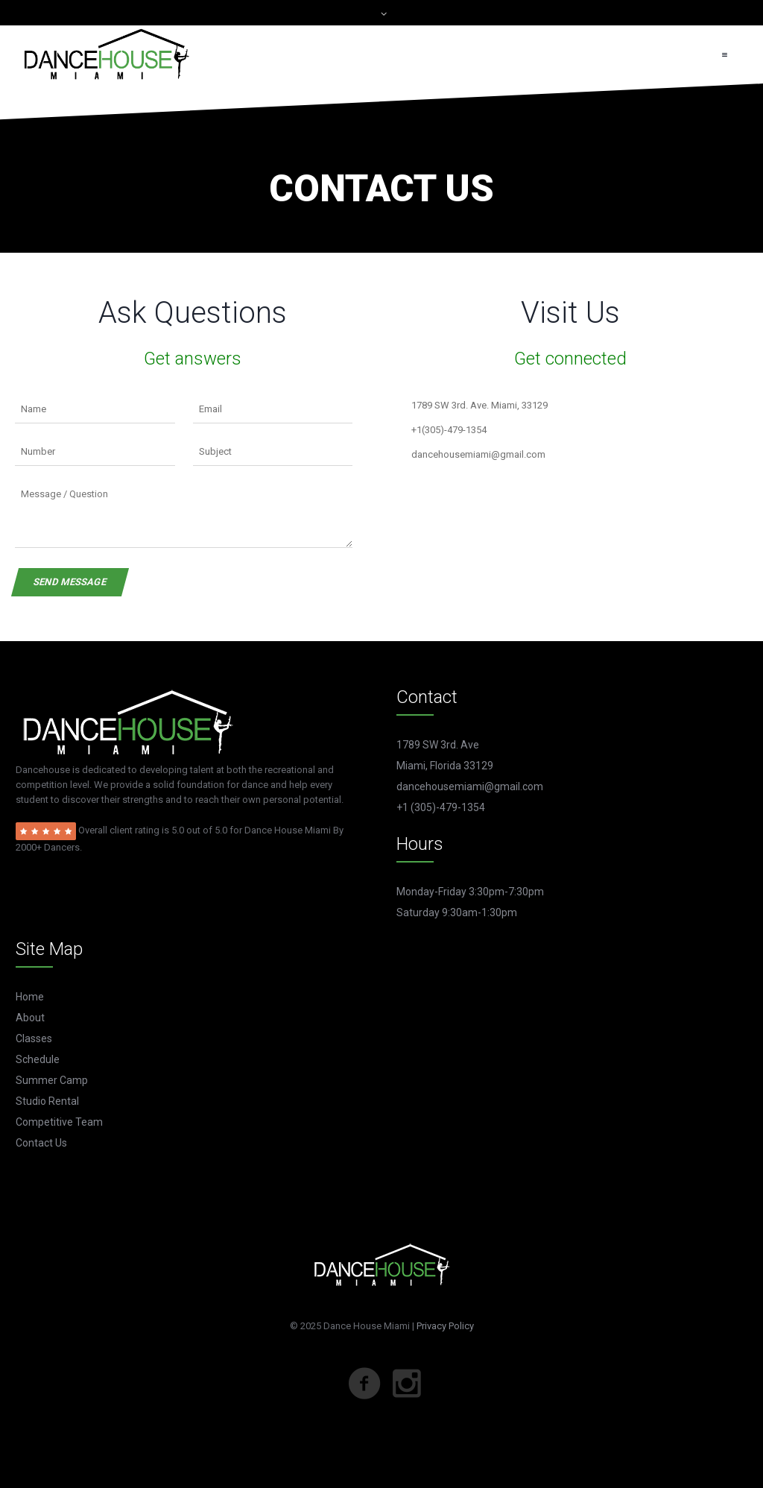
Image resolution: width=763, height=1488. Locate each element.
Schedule (38, 1059)
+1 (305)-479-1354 (440, 807)
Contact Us (41, 1143)
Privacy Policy (445, 1325)
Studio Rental (47, 1101)
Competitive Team (59, 1122)
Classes (34, 1038)
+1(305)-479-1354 (449, 429)
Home (30, 997)
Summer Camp (52, 1080)
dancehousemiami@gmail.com (478, 454)
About (30, 1018)
